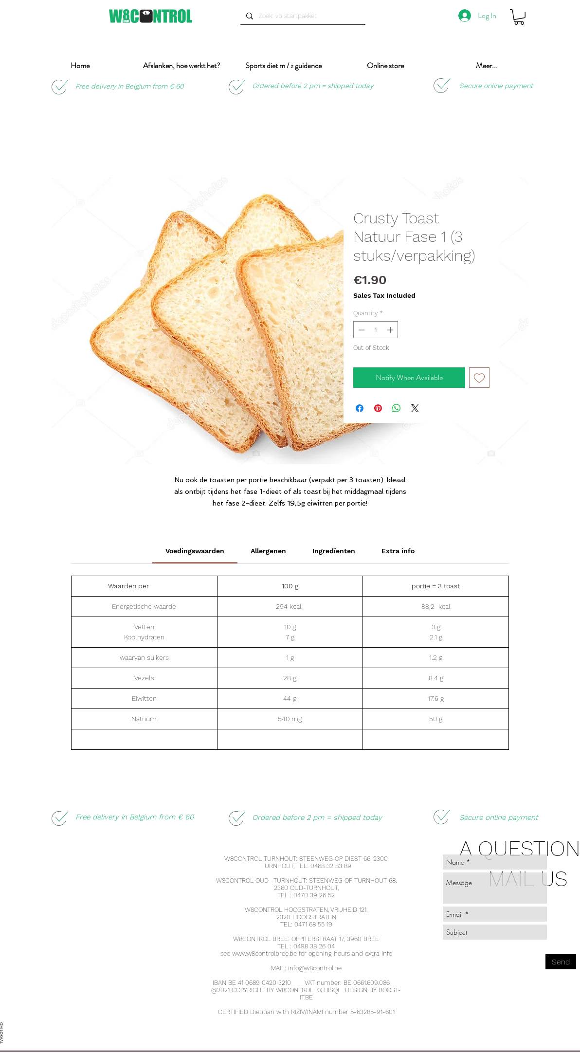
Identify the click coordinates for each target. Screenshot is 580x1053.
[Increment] (391, 330)
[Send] (560, 961)
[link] (194, 551)
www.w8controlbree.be (264, 953)
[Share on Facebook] (359, 408)
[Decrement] (360, 330)
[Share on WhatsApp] (396, 408)
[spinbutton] (375, 330)
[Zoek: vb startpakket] (302, 16)
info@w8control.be (315, 968)
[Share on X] (415, 408)
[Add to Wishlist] (479, 377)
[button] (519, 17)
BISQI (331, 990)
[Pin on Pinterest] (378, 408)
